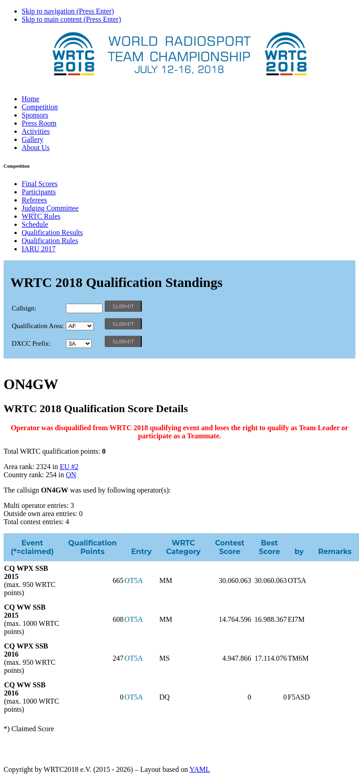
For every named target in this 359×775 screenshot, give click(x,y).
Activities (36, 131)
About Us (36, 147)
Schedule (35, 224)
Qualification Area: (38, 325)
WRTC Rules (41, 216)
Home (30, 99)
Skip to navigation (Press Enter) (68, 11)
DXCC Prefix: (31, 343)
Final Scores (40, 184)
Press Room (39, 123)
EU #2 (69, 466)
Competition (40, 107)
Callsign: (24, 308)
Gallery (32, 139)
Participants (39, 192)
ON (71, 475)
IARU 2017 (39, 249)
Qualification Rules (50, 240)
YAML (200, 769)
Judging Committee (50, 208)
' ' (79, 326)
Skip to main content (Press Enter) (71, 19)
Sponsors (35, 115)
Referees (34, 200)
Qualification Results (52, 232)
